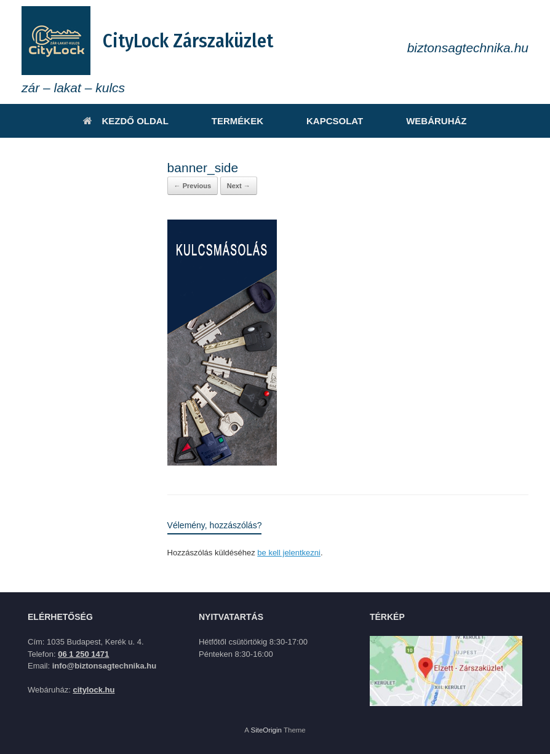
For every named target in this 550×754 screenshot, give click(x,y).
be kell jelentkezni (289, 552)
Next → (238, 185)
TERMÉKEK (237, 121)
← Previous (193, 185)
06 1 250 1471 (83, 654)
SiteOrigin (266, 730)
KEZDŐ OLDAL (125, 121)
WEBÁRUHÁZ (436, 121)
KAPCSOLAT (334, 121)
